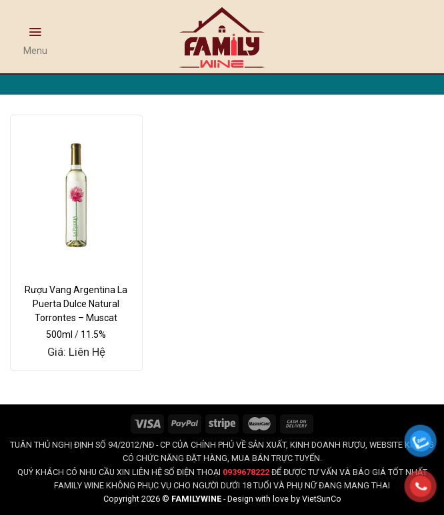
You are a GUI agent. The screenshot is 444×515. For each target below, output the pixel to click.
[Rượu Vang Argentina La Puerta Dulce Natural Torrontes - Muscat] (76, 195)
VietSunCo (321, 499)
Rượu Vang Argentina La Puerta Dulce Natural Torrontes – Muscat (76, 303)
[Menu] (35, 38)
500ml (59, 334)
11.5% (93, 334)
